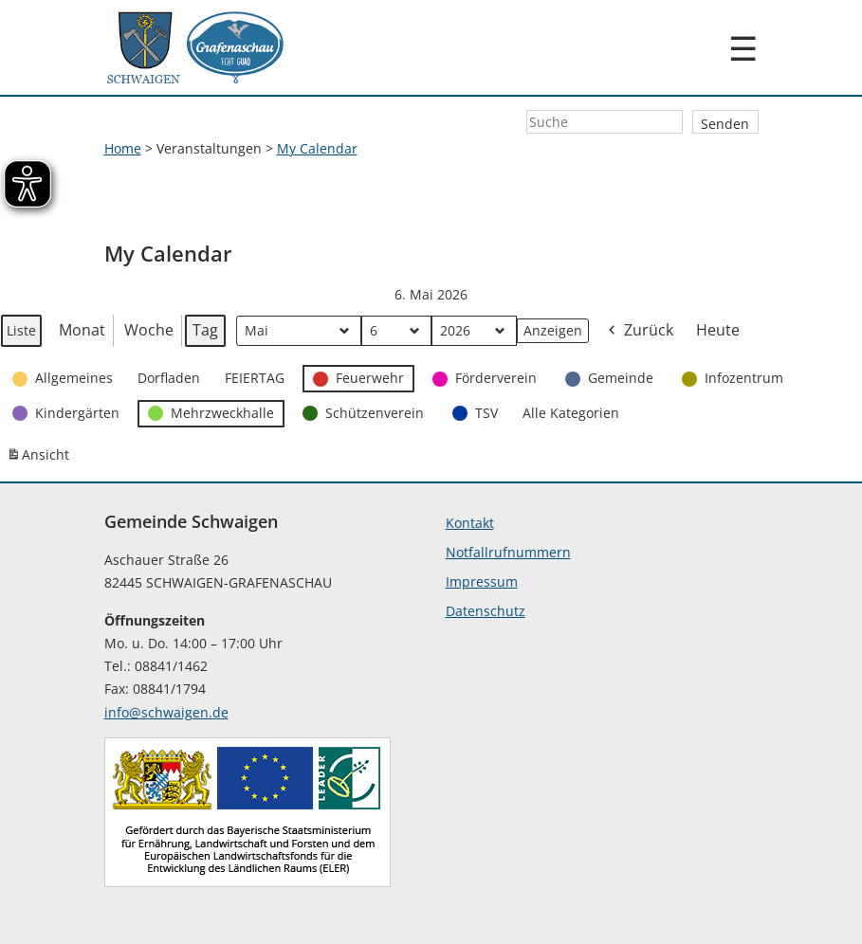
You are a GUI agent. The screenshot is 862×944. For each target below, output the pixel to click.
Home (122, 148)
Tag (205, 329)
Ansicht (41, 459)
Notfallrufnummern (508, 552)
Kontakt (470, 523)
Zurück (639, 331)
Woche (149, 329)
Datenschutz (485, 611)
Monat (82, 329)
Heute (718, 329)
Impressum (482, 581)
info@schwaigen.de (166, 712)
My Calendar (317, 148)
